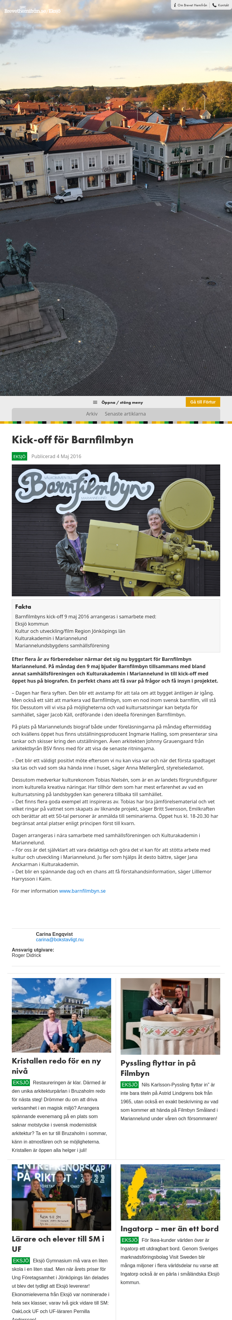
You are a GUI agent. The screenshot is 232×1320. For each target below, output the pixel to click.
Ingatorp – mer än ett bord (170, 1228)
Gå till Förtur (203, 402)
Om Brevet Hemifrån (192, 5)
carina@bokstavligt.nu (60, 939)
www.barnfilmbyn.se (82, 891)
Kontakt (223, 5)
